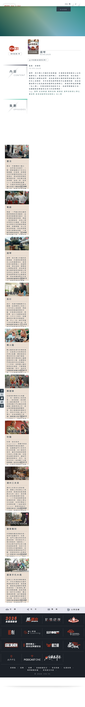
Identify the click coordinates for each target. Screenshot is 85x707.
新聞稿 (13, 668)
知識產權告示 (42, 668)
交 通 (13, 609)
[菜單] (82, 3)
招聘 (22, 668)
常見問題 (56, 668)
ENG (66, 4)
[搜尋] (76, 3)
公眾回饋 (75, 610)
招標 (30, 668)
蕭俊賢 (32, 94)
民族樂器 (43, 91)
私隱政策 (68, 668)
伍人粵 (59, 94)
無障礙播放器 (33, 670)
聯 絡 (55, 609)
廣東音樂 (52, 91)
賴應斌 (60, 91)
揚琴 (36, 91)
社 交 (34, 609)
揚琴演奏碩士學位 (72, 91)
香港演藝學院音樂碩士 (45, 94)
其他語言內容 (49, 670)
